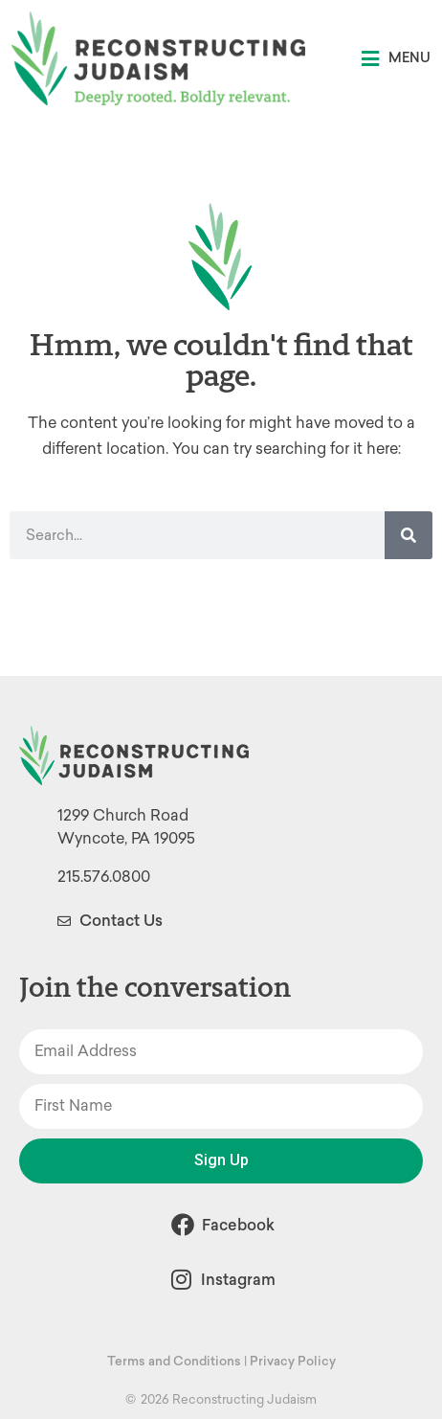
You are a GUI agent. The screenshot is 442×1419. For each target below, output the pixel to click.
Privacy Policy (293, 1361)
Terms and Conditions (174, 1361)
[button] (396, 59)
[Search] (408, 535)
